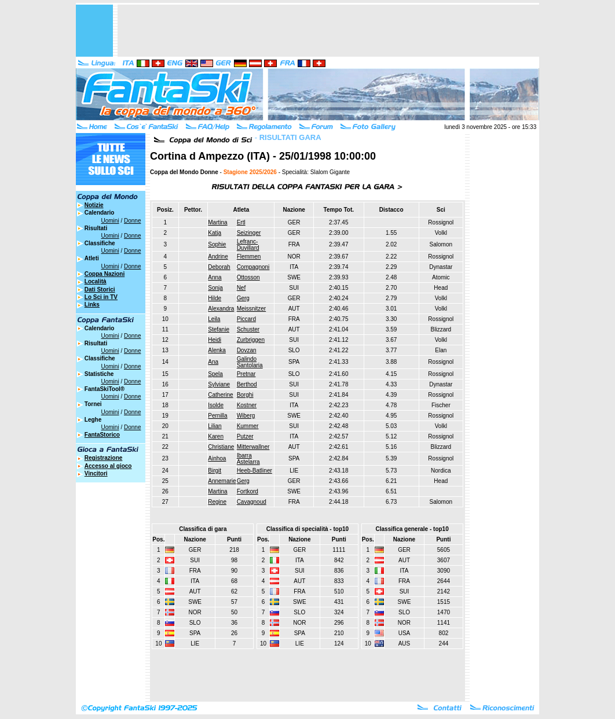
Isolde (216, 405)
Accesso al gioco (108, 466)
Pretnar (246, 374)
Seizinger (249, 233)
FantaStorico (102, 435)
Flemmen (249, 256)
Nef (241, 288)
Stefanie (218, 329)
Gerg (243, 298)
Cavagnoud (251, 502)
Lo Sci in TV (101, 297)
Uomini (110, 220)
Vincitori (96, 473)
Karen (216, 436)
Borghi (245, 395)
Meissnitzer (251, 308)
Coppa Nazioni (105, 274)
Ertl (241, 222)
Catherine (220, 395)
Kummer (248, 426)
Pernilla (217, 415)
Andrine (218, 256)
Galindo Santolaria (250, 362)
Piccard (246, 319)
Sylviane (219, 384)
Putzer (245, 436)
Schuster (248, 329)
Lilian (214, 426)
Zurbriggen (251, 340)
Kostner (247, 405)
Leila (214, 319)
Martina (217, 222)
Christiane (221, 447)
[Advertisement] (328, 31)
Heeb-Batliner (254, 470)
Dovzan (247, 350)
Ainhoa (217, 458)
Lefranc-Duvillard (248, 244)
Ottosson (248, 277)
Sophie (217, 244)
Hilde (214, 298)
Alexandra (221, 308)
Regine (217, 502)
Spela (215, 374)
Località (96, 281)
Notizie (94, 205)
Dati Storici (100, 289)
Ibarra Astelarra (248, 458)
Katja (214, 233)
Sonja (215, 288)
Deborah (219, 267)
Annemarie (222, 481)
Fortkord (247, 491)
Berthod (247, 384)
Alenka (217, 350)
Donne (132, 220)
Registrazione (104, 458)
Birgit (214, 470)
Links (92, 304)
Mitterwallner (253, 447)
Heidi (214, 340)
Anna (214, 277)
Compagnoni (253, 267)
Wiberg (246, 415)
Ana (213, 362)
